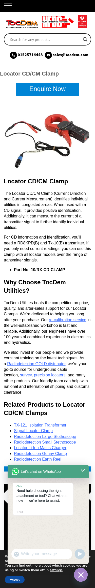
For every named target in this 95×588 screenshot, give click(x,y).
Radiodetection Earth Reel (37, 459)
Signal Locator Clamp (33, 431)
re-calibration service (67, 320)
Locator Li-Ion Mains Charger (40, 448)
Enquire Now (47, 88)
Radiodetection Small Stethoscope (45, 442)
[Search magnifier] (85, 39)
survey (26, 375)
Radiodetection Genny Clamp (40, 453)
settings (56, 570)
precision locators (50, 375)
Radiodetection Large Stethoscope (45, 436)
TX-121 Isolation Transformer (40, 425)
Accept (15, 580)
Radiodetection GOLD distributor (36, 364)
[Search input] (45, 39)
